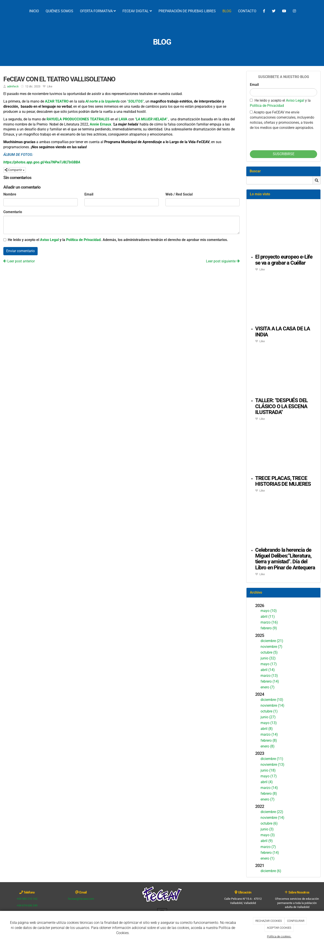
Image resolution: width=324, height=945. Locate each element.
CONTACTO (247, 11)
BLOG (226, 11)
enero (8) (268, 746)
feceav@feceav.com (81, 898)
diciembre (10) (272, 700)
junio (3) (267, 829)
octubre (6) (269, 823)
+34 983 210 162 (27, 898)
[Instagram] (294, 11)
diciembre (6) (271, 871)
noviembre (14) (272, 705)
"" (135, 101)
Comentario (12, 212)
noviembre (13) (272, 764)
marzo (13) (269, 675)
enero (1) (268, 858)
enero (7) (268, 687)
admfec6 (12, 86)
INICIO (34, 11)
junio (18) (268, 770)
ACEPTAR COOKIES (279, 927)
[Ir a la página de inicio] (2, 11)
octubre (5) (269, 652)
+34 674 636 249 (27, 905)
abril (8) (267, 729)
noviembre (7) (271, 646)
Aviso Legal (49, 240)
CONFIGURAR (295, 920)
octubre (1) (269, 711)
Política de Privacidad (83, 240)
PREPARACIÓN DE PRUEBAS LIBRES (187, 11)
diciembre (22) (272, 812)
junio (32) (268, 658)
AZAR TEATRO (57, 101)
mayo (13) (269, 723)
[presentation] (284, 139)
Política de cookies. (279, 936)
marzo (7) (268, 847)
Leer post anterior (19, 261)
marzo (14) (269, 734)
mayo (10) (269, 611)
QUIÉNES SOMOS (59, 11)
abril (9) (267, 841)
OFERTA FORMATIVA (98, 11)
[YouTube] (284, 11)
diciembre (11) (272, 759)
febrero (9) (269, 628)
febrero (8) (269, 740)
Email (88, 194)
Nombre (9, 194)
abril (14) (268, 670)
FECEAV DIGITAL (137, 11)
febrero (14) (270, 681)
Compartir (14, 170)
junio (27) (268, 717)
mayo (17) (269, 664)
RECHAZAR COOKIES (268, 920)
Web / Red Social (179, 194)
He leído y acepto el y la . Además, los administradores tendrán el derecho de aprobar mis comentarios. (118, 240)
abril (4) (267, 782)
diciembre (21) (272, 641)
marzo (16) (269, 622)
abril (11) (268, 616)
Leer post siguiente (223, 261)
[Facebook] (264, 11)
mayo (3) (268, 835)
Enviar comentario (20, 251)
